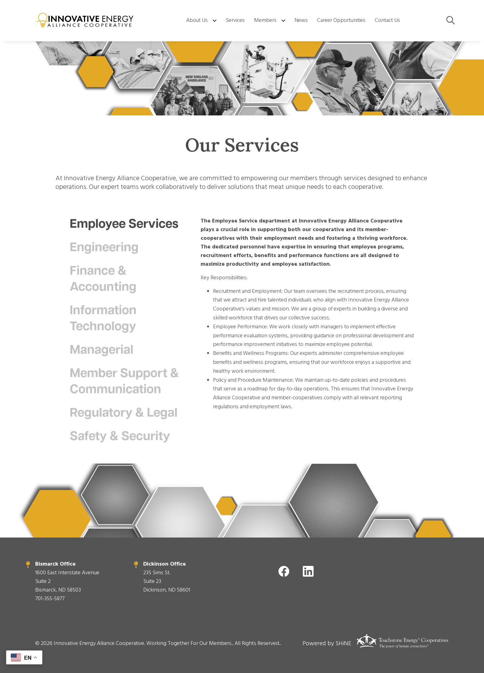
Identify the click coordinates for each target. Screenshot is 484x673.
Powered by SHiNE (326, 643)
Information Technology (104, 319)
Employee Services (124, 224)
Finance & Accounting (103, 279)
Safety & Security (120, 437)
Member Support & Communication (124, 382)
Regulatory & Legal (123, 413)
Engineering (105, 248)
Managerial (103, 350)
